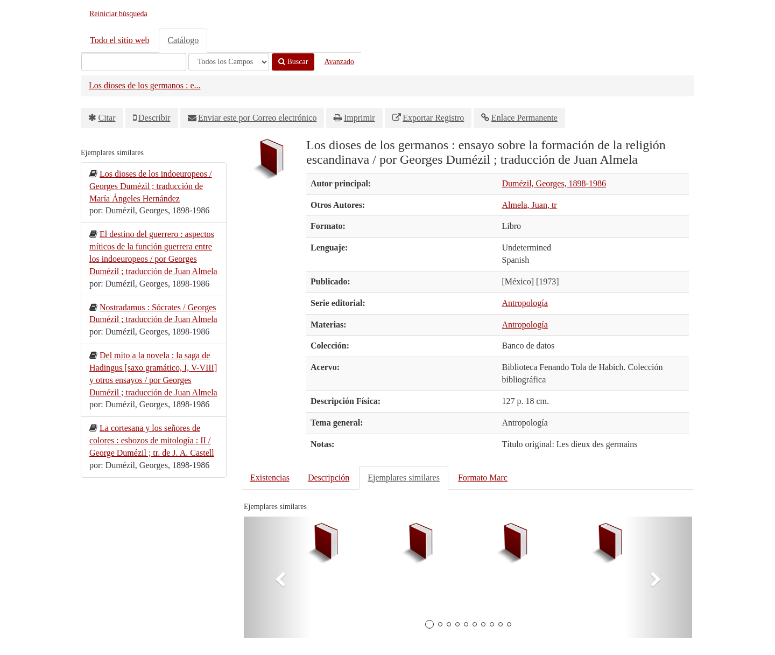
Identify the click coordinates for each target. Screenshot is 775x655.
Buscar (293, 62)
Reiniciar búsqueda (118, 14)
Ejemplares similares (404, 477)
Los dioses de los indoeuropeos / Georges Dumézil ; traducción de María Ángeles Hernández (150, 186)
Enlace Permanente (524, 117)
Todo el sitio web (119, 40)
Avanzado (339, 62)
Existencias (270, 477)
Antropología (525, 303)
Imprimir (359, 117)
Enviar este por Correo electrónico (257, 117)
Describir (154, 117)
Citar (107, 117)
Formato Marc (483, 477)
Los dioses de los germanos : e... (145, 85)
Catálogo (183, 40)
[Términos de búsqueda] (133, 62)
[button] (277, 577)
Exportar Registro (433, 117)
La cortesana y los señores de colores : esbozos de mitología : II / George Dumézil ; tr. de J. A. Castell (151, 440)
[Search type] (228, 62)
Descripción (328, 477)
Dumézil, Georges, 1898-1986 (554, 183)
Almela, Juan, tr (529, 205)
